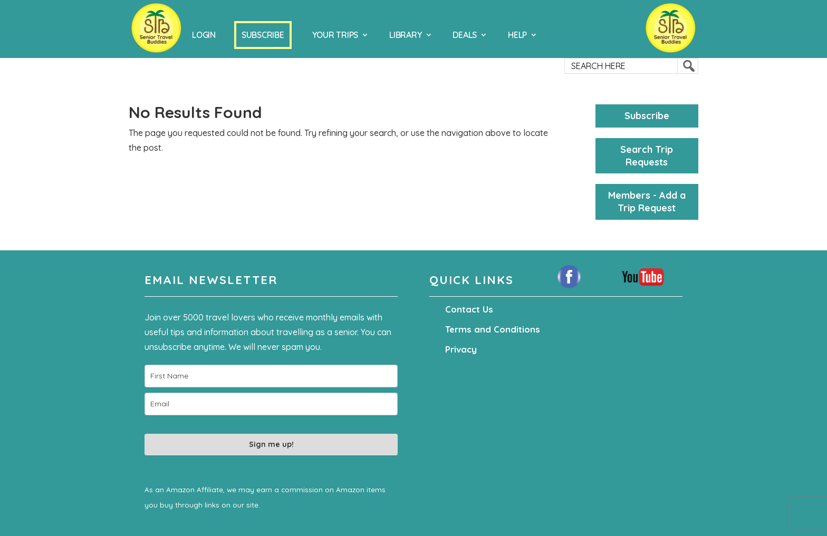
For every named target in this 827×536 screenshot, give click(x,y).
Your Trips (335, 35)
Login (204, 35)
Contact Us (468, 309)
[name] (271, 376)
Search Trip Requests (646, 155)
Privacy (460, 349)
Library (405, 35)
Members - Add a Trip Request (647, 201)
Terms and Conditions (489, 329)
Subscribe (263, 35)
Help (517, 35)
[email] (271, 404)
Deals (465, 35)
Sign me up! (271, 444)
